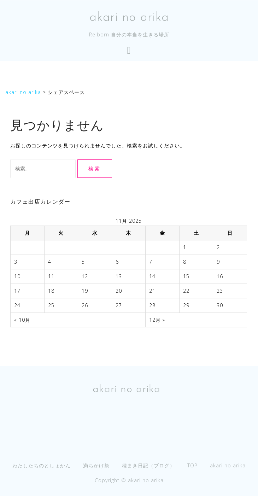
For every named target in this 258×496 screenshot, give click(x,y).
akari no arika (129, 17)
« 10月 (22, 319)
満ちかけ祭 (96, 465)
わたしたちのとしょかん (41, 465)
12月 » (157, 319)
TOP (192, 465)
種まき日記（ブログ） (148, 465)
